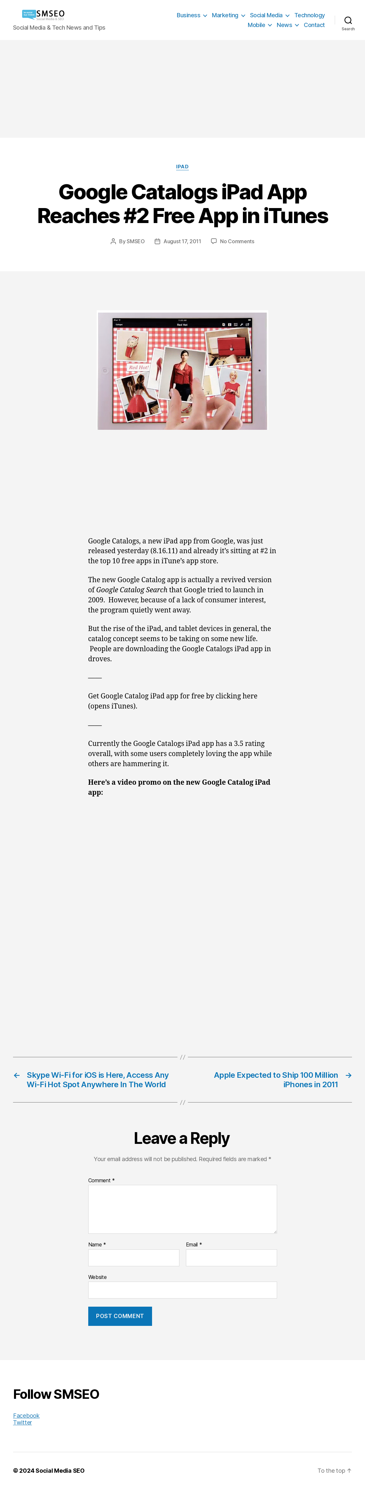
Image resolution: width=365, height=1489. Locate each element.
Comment (101, 1181)
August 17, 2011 (182, 241)
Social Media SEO (60, 1470)
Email (194, 1245)
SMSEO (136, 241)
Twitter (22, 1422)
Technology (309, 15)
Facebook (26, 1415)
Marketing (225, 15)
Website (97, 1277)
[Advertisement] (182, 88)
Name (97, 1245)
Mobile (256, 24)
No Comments (237, 241)
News (284, 24)
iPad (182, 167)
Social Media (266, 15)
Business (188, 15)
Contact (314, 24)
